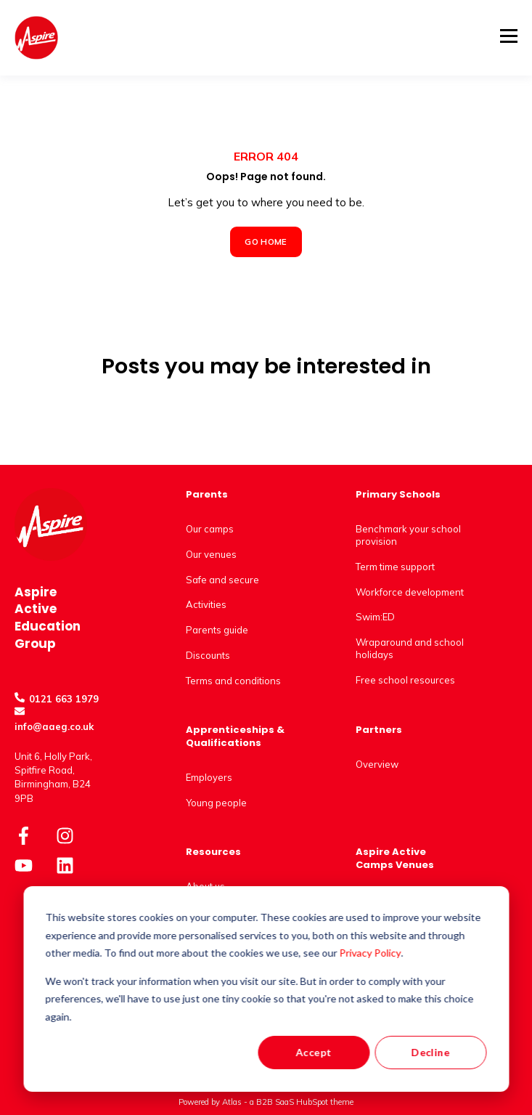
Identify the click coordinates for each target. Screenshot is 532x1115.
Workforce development (410, 592)
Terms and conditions (233, 680)
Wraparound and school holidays (410, 648)
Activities (206, 604)
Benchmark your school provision (408, 535)
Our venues (211, 554)
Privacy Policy (370, 952)
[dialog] (266, 989)
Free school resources (405, 680)
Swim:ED (375, 617)
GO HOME (266, 242)
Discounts (208, 655)
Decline (431, 1052)
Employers (209, 777)
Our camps (210, 529)
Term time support (395, 566)
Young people (216, 802)
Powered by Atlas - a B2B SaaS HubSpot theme (266, 1102)
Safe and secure (222, 579)
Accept (313, 1052)
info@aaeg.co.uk (54, 726)
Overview (377, 764)
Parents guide (217, 630)
